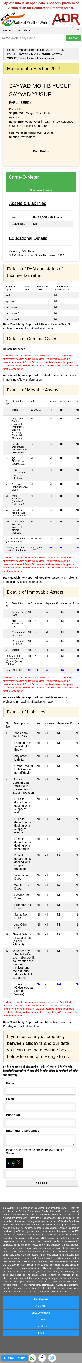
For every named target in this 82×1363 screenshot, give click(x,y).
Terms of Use (41, 1326)
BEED (60, 49)
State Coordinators (41, 1313)
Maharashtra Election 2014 (35, 49)
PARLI (11, 53)
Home (7, 30)
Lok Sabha (23, 30)
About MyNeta (41, 1299)
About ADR (40, 1306)
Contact (41, 1319)
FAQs (41, 1333)
